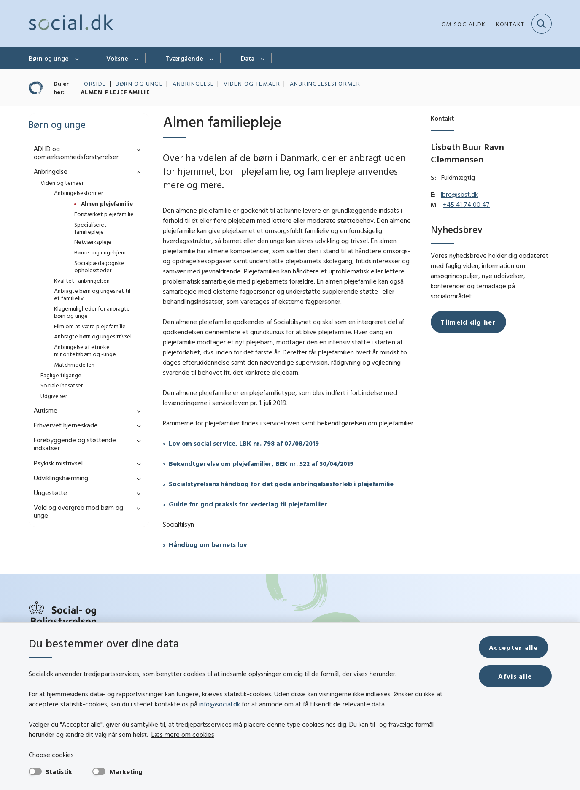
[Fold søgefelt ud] (541, 24)
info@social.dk (219, 704)
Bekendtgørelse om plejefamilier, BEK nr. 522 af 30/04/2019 (261, 463)
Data (247, 58)
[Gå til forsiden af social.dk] (71, 23)
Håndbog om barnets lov (208, 544)
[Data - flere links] (263, 58)
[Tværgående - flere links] (212, 58)
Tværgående (184, 58)
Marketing (126, 771)
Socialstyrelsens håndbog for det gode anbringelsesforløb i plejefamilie (281, 483)
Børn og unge (49, 58)
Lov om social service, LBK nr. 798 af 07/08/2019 (244, 443)
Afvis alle (517, 676)
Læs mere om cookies (155, 734)
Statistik (59, 771)
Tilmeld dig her (468, 322)
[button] (136, 149)
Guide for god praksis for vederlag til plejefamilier (248, 504)
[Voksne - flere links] (137, 58)
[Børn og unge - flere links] (77, 58)
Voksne (117, 58)
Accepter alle (517, 647)
